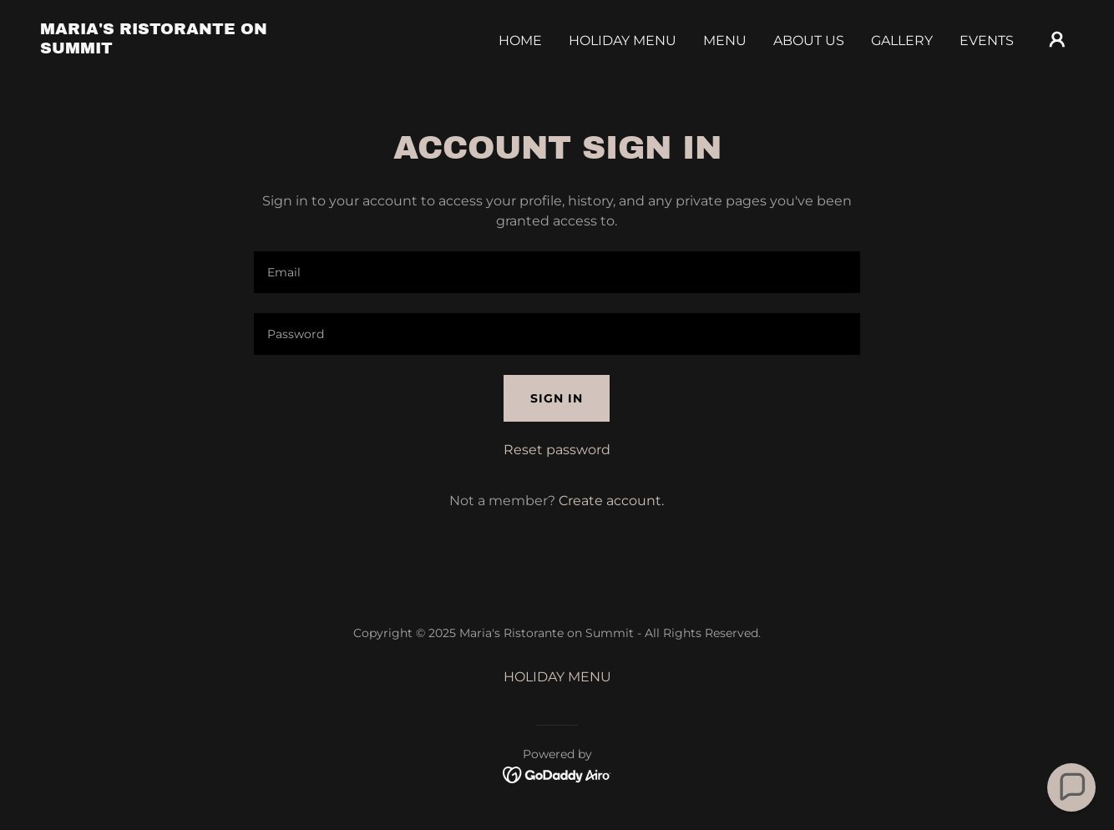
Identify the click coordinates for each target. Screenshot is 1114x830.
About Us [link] (808, 40)
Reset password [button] (557, 450)
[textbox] (556, 272)
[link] (185, 49)
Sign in (556, 398)
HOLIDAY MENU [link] (622, 40)
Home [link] (520, 40)
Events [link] (987, 40)
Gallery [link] (902, 40)
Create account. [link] (611, 501)
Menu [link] (725, 40)
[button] (1057, 39)
